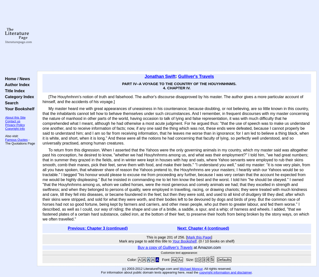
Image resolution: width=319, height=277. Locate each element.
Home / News (16, 78)
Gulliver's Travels (196, 76)
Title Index (14, 91)
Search (10, 103)
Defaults (224, 260)
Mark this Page (199, 237)
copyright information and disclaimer (225, 272)
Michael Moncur (190, 269)
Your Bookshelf (18, 109)
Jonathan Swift (160, 76)
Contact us (12, 121)
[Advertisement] (177, 35)
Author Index (16, 84)
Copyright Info (15, 128)
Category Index (18, 96)
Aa (174, 260)
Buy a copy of (165, 247)
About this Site (15, 117)
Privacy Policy (15, 125)
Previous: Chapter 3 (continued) (98, 228)
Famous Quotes (16, 140)
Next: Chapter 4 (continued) (203, 228)
